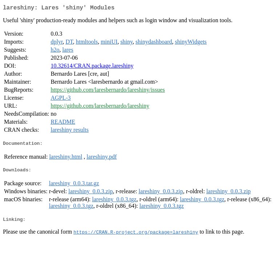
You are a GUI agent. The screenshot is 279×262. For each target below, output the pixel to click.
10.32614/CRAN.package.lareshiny (91, 67)
